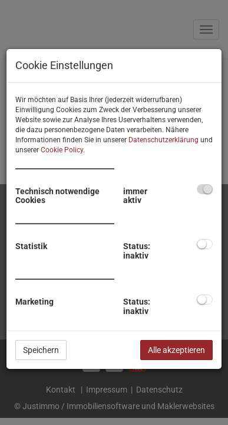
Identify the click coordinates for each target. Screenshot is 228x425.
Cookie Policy (62, 150)
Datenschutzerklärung (163, 140)
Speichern (41, 350)
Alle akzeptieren (176, 350)
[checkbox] (205, 189)
